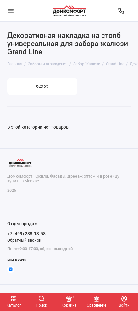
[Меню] (10, 10)
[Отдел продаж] (121, 10)
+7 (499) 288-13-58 (26, 233)
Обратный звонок (24, 240)
